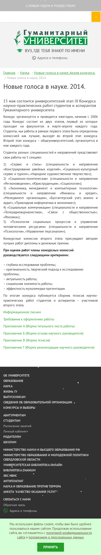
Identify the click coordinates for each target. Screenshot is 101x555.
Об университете (16, 375)
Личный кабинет (15, 431)
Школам (9, 442)
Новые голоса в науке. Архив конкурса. (64, 72)
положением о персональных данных (56, 537)
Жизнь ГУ (10, 392)
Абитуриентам (14, 415)
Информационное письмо (22, 312)
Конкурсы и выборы (19, 408)
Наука (24, 72)
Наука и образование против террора (32, 486)
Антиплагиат (13, 481)
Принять (50, 547)
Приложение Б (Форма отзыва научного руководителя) (43, 333)
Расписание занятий (17, 426)
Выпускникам (14, 397)
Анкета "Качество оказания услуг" (30, 492)
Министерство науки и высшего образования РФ (41, 450)
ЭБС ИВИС (10, 476)
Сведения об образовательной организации (37, 402)
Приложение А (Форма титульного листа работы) (39, 326)
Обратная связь (14, 505)
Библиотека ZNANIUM (19, 470)
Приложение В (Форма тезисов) (26, 340)
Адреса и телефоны (20, 511)
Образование (13, 381)
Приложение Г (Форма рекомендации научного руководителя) (48, 347)
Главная (9, 72)
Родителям (12, 437)
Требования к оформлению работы (28, 319)
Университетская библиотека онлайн (32, 465)
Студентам (11, 421)
